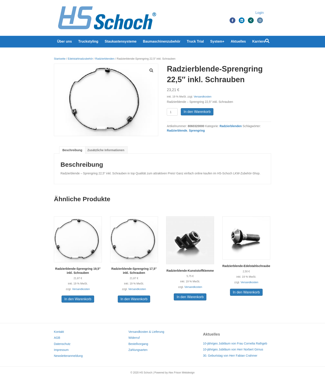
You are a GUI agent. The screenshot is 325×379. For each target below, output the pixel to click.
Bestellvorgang (138, 344)
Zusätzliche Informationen (105, 150)
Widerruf (134, 337)
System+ (217, 42)
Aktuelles (238, 42)
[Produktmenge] (172, 112)
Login (264, 13)
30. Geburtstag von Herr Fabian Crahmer (230, 355)
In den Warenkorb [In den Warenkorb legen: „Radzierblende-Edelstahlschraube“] (246, 292)
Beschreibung (72, 150)
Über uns (64, 42)
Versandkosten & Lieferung (146, 331)
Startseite (59, 58)
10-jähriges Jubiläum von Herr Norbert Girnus (233, 349)
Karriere (258, 42)
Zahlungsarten (138, 350)
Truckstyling (88, 42)
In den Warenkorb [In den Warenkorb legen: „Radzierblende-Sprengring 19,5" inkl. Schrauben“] (77, 299)
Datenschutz (62, 344)
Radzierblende (177, 130)
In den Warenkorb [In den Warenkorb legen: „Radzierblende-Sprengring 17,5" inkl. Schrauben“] (134, 299)
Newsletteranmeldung (68, 355)
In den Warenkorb (197, 111)
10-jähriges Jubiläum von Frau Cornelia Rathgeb (235, 343)
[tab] (72, 150)
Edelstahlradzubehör (80, 58)
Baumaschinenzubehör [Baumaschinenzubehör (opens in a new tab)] (161, 42)
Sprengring (197, 130)
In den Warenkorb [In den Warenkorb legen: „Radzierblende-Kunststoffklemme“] (190, 297)
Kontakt (59, 331)
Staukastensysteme (121, 42)
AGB (57, 337)
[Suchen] (267, 42)
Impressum (61, 350)
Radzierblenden (104, 58)
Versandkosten (202, 96)
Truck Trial (195, 42)
